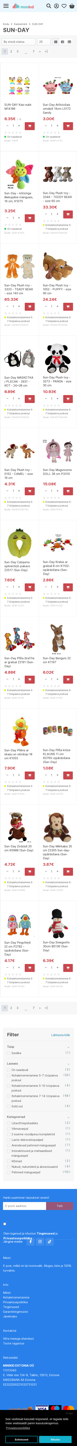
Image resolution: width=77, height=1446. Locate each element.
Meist (7, 1293)
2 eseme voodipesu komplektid (33, 1134)
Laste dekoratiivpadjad (27, 1140)
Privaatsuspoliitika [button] (18, 1428)
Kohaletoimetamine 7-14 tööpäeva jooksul (35, 1098)
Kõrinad (17, 1161)
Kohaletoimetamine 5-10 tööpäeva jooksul (35, 1088)
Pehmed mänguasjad (26, 1172)
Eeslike (16, 1053)
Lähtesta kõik (60, 1035)
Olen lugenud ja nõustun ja (30, 1236)
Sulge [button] (69, 1413)
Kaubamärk (20, 24)
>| (46, 51)
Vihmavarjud (20, 1129)
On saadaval (20, 1070)
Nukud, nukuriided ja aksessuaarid (35, 1167)
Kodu (6, 24)
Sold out (17, 1106)
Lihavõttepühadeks (25, 1123)
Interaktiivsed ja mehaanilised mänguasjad (32, 1153)
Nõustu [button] (55, 1439)
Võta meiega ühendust (19, 1338)
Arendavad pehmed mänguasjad (34, 1145)
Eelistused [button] (22, 1439)
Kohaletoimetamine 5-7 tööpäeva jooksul (35, 1078)
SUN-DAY (37, 24)
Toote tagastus (13, 1343)
